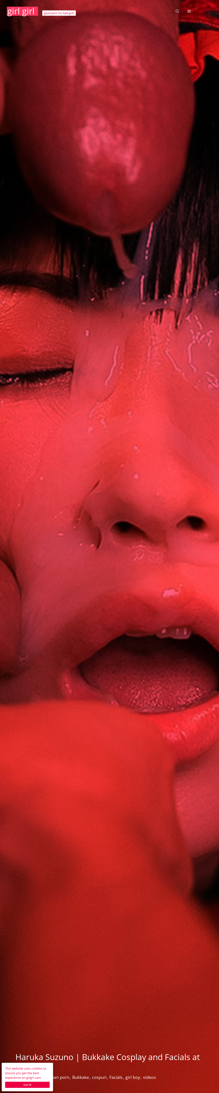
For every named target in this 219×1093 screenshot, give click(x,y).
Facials (116, 1077)
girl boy (132, 1077)
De (212, 6)
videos (149, 1077)
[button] (177, 11)
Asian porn (58, 1077)
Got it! (27, 1085)
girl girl (21, 11)
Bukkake (80, 1077)
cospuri (99, 1077)
